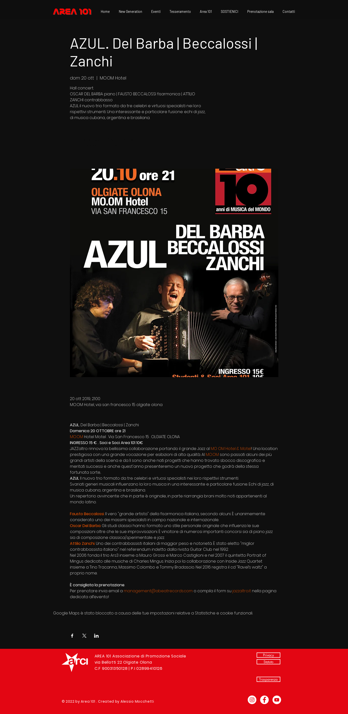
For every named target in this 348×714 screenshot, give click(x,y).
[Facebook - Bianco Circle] (264, 699)
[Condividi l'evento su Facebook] (72, 636)
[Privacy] (268, 655)
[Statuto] (268, 661)
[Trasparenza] (268, 679)
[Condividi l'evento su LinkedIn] (96, 636)
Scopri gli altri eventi (105, 145)
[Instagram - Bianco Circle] (252, 699)
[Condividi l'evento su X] (84, 636)
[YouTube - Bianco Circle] (276, 699)
